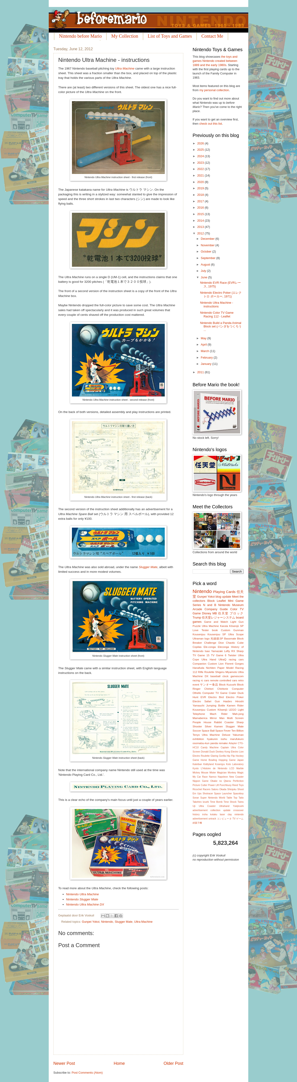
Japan (240, 760)
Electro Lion (237, 751)
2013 (201, 227)
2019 (201, 188)
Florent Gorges (234, 663)
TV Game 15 (201, 655)
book (215, 630)
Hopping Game (227, 760)
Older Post (173, 1063)
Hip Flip (231, 756)
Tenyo (196, 734)
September (208, 258)
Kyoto (196, 768)
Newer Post (64, 1063)
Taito (241, 797)
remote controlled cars (223, 680)
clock (225, 676)
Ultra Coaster (207, 806)
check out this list (210, 123)
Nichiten (211, 667)
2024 (201, 156)
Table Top (231, 797)
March (205, 351)
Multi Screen (235, 718)
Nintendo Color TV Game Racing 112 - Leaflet (216, 314)
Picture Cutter (200, 785)
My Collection (124, 36)
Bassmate (230, 638)
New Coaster (236, 777)
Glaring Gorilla (218, 756)
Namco (212, 777)
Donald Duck (208, 751)
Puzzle (197, 626)
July (204, 271)
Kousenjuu (199, 634)
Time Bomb (216, 802)
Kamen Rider (235, 705)
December (208, 238)
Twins (241, 802)
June (204, 277)
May (204, 338)
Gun (217, 701)
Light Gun (237, 621)
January (206, 364)
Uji (194, 806)
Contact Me (212, 36)
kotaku (213, 814)
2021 (201, 175)
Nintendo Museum (231, 605)
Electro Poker (235, 697)
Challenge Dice (214, 642)
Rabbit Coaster (224, 722)
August (206, 264)
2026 (201, 143)
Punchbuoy (226, 785)
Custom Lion (215, 663)
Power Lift (213, 785)
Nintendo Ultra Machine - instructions (216, 304)
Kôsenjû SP (236, 626)
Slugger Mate (148, 567)
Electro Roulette (201, 756)
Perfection (238, 781)
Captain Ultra (228, 747)
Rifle (200, 672)
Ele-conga (209, 647)
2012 (201, 233)
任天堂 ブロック (231, 613)
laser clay (226, 814)
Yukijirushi (238, 806)
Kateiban (197, 764)
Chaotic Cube (235, 642)
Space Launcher (223, 793)
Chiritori (208, 688)
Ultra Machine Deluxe (216, 734)
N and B (209, 605)
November (208, 245)
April (204, 344)
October (206, 251)
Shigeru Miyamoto (226, 672)
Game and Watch (216, 621)
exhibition (198, 739)
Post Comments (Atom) (87, 1072)
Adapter (233, 743)
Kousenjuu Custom (204, 709)
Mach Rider (219, 713)
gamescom (237, 676)
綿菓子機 (197, 823)
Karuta (224, 626)
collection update (220, 810)
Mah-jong (238, 713)
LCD (231, 768)
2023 (201, 162)
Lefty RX (229, 651)
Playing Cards (224, 592)
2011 (201, 372)
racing (196, 680)
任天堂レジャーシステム (218, 617)
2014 (201, 220)
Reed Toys (238, 785)
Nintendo (82, 894)
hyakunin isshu (217, 739)
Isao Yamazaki (214, 651)
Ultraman (198, 638)
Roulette (209, 672)
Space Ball (208, 730)
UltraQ (222, 659)
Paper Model (225, 667)
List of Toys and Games (170, 36)
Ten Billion (237, 730)
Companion (199, 663)
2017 (201, 201)
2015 (201, 214)
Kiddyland (208, 764)
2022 (201, 169)
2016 (201, 207)
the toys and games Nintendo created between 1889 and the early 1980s (215, 61)
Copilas (197, 647)
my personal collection (214, 90)
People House (202, 722)
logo (207, 638)
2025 (201, 149)
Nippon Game (201, 781)
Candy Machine (210, 747)
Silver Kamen (214, 726)
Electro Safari (202, 701)
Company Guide (216, 609)
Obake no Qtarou (220, 781)
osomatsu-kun (201, 743)
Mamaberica (200, 718)
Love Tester (201, 630)
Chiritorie (222, 688)
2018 (201, 194)
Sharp (240, 651)
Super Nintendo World (212, 797)
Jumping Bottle (215, 705)
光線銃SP (216, 638)
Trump (197, 617)
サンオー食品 (209, 684)
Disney (206, 613)
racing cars (236, 659)
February (207, 357)
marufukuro (237, 739)
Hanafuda (198, 667)
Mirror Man (217, 718)
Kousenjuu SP (216, 634)
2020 (201, 182)
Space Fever (223, 730)
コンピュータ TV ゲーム (230, 818)
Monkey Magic (236, 772)
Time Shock (229, 802)
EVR (203, 697)
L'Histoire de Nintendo (214, 768)
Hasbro (227, 701)
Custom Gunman (232, 630)
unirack (212, 818)
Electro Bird (216, 697)
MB (214, 613)
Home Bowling (209, 760)
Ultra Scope (236, 634)
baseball (215, 676)
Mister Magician (218, 772)
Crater (232, 693)
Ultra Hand (208, 659)
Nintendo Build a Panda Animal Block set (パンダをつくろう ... (221, 326)
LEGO (232, 709)
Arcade (197, 609)
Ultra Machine (124, 68)
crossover (238, 810)
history (196, 814)
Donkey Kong (223, 751)
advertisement (200, 810)
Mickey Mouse (200, 772)
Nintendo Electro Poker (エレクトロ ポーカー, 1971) (221, 294)
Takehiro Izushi (201, 802)
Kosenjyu (220, 764)
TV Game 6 (218, 655)
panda (214, 743)
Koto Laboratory (235, 764)
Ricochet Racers (201, 789)
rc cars (205, 680)
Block (211, 601)
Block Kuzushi (227, 684)
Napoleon (223, 777)
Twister (232, 655)
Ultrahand (224, 806)
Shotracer (208, 793)
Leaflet (221, 601)
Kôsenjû (222, 709)
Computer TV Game (214, 693)
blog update (223, 596)
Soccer (197, 730)
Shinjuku (232, 789)
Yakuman (238, 734)
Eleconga (223, 647)
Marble (239, 768)
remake (223, 743)
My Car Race (200, 777)
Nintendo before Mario (80, 36)
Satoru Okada (218, 789)
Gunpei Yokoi (91, 921)
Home (119, 1063)
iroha (205, 814)
